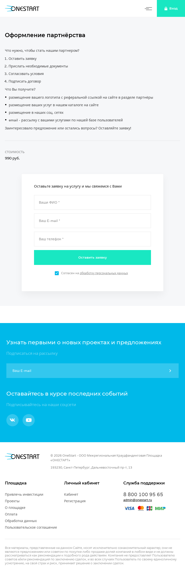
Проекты (12, 501)
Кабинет (71, 494)
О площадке (15, 507)
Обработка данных (21, 521)
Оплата (11, 514)
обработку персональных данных (104, 273)
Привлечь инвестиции (24, 494)
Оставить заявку (92, 257)
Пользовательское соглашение (31, 527)
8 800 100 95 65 (143, 494)
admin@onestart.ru (137, 500)
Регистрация (75, 501)
